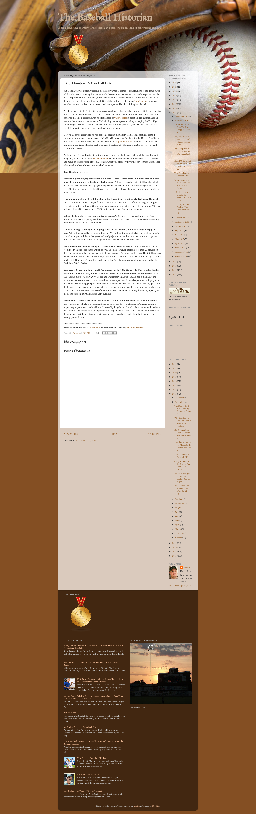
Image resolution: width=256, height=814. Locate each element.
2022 (174, 82)
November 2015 (182, 120)
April (177, 525)
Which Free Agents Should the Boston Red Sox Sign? (182, 196)
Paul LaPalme (70, 712)
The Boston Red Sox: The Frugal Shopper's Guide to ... (182, 128)
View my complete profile (180, 585)
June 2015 (179, 235)
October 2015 (181, 217)
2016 (174, 108)
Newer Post (71, 433)
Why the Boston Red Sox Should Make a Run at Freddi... (182, 140)
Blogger (155, 806)
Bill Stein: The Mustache (88, 774)
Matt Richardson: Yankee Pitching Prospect (83, 791)
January (178, 537)
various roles (120, 118)
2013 (174, 266)
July (177, 512)
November (180, 402)
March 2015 (180, 247)
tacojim (137, 806)
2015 (174, 112)
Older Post (154, 433)
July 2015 (179, 230)
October (179, 499)
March (178, 529)
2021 (174, 87)
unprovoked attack (125, 141)
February (179, 533)
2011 (174, 274)
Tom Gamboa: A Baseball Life (181, 174)
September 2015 (182, 222)
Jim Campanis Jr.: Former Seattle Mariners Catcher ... (183, 152)
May (177, 520)
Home (113, 433)
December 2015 (182, 116)
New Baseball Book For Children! (92, 758)
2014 (174, 261)
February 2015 (181, 252)
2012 (174, 270)
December (179, 397)
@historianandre (134, 327)
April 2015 (180, 243)
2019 (174, 95)
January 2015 (181, 256)
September (180, 503)
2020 (174, 91)
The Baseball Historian (105, 18)
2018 (174, 99)
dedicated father (100, 158)
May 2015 (179, 239)
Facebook (95, 327)
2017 (174, 104)
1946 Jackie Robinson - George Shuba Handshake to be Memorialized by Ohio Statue (100, 680)
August (178, 507)
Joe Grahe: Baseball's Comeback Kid (80, 727)
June (177, 516)
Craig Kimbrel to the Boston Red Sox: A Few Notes (182, 184)
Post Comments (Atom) (86, 440)
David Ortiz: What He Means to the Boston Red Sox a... (182, 165)
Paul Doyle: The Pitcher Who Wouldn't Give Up (182, 208)
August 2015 (181, 226)
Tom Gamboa (141, 101)
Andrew (187, 567)
